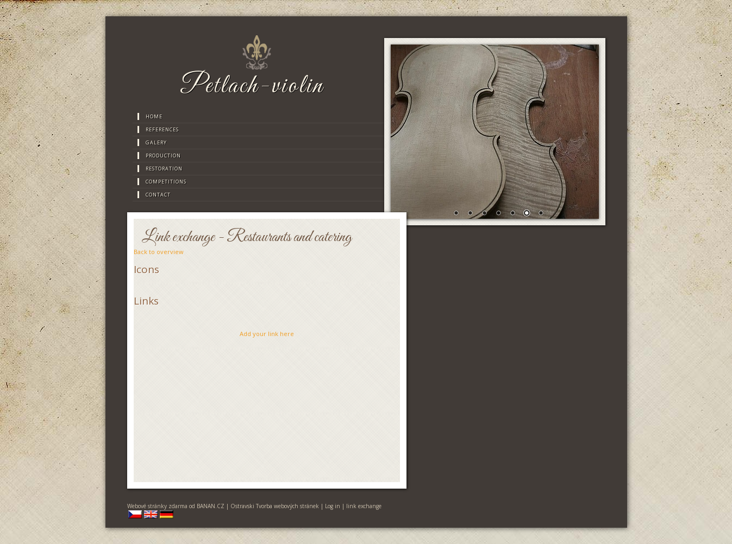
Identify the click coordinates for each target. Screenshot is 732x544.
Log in (332, 506)
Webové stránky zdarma (157, 506)
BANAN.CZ (210, 506)
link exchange (363, 506)
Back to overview (159, 252)
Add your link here (267, 334)
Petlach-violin (252, 86)
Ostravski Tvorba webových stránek (274, 506)
